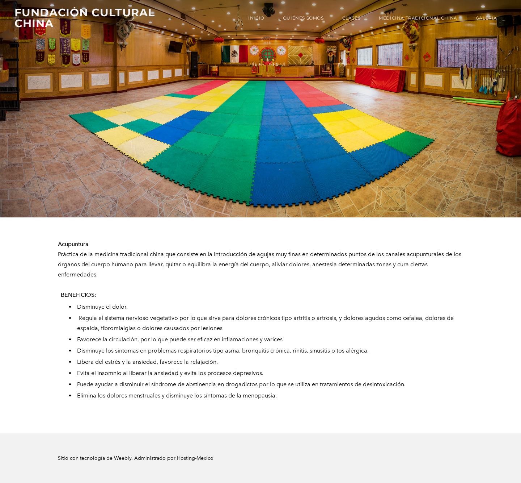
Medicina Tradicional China (418, 18)
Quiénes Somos (303, 18)
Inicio (256, 18)
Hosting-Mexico (195, 458)
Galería (486, 18)
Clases (351, 18)
